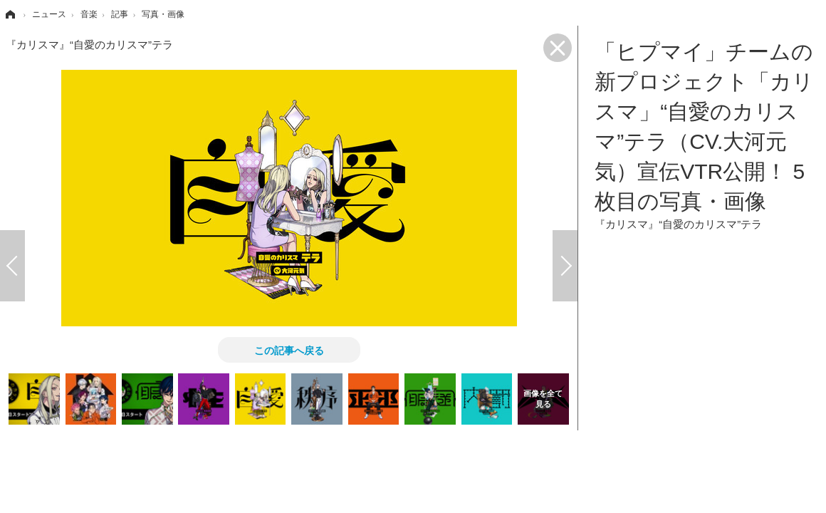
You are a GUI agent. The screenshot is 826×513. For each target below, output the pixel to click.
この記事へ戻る (289, 350)
